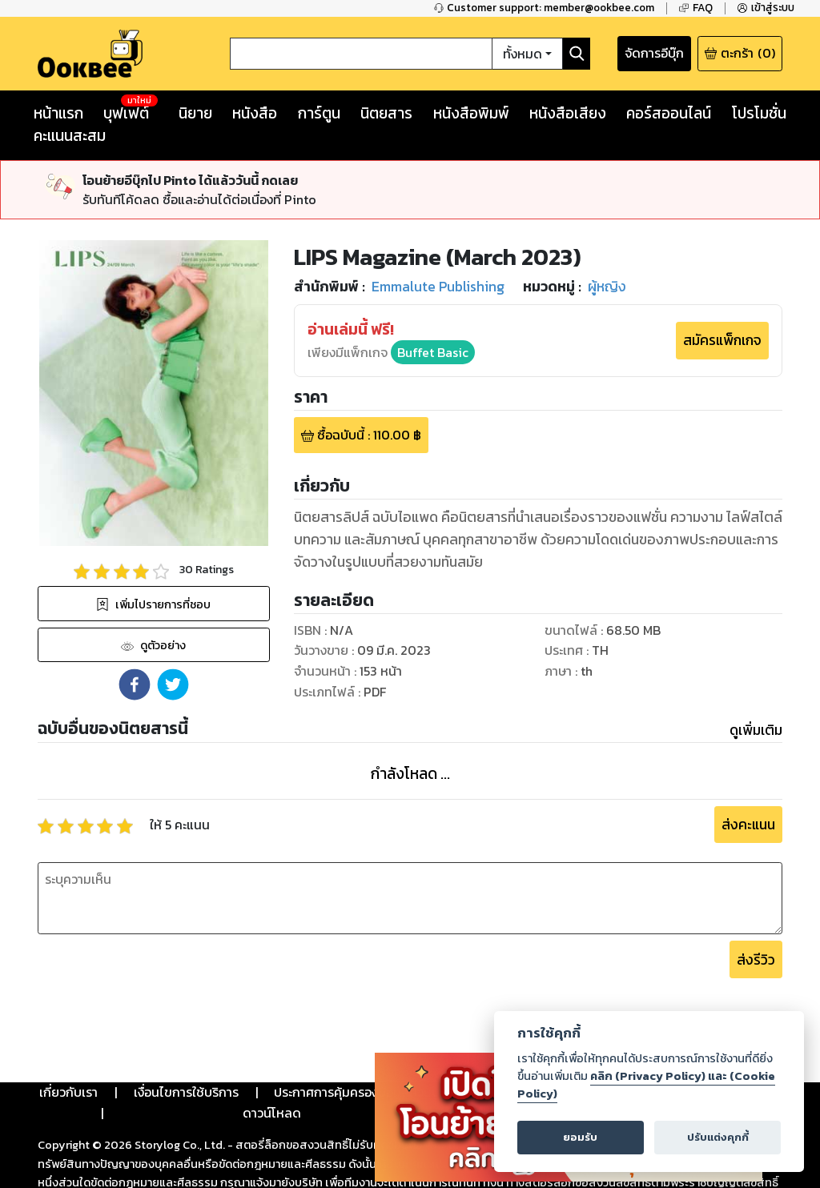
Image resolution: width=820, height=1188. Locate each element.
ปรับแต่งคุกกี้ (718, 1137)
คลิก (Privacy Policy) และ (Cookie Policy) (646, 1084)
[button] (135, 684)
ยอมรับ (580, 1137)
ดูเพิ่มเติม (756, 730)
